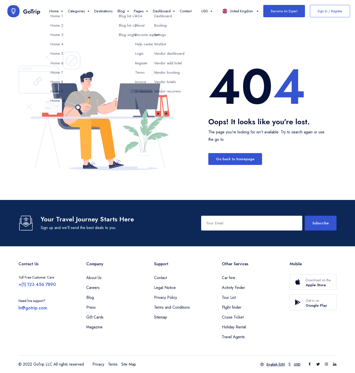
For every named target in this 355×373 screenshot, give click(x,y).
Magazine (94, 327)
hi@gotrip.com (32, 308)
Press (91, 307)
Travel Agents (233, 337)
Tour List (229, 297)
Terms (113, 364)
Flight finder (231, 307)
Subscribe (320, 223)
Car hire (228, 278)
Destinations (103, 11)
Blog (90, 297)
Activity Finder (233, 287)
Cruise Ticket (233, 317)
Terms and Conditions (172, 307)
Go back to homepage (235, 159)
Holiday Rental (234, 327)
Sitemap (160, 317)
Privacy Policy (165, 297)
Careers (93, 287)
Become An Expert (284, 11)
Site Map (128, 364)
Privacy (98, 364)
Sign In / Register (330, 11)
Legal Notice (165, 287)
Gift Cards (95, 317)
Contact (186, 11)
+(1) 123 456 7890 (37, 284)
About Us (94, 278)
